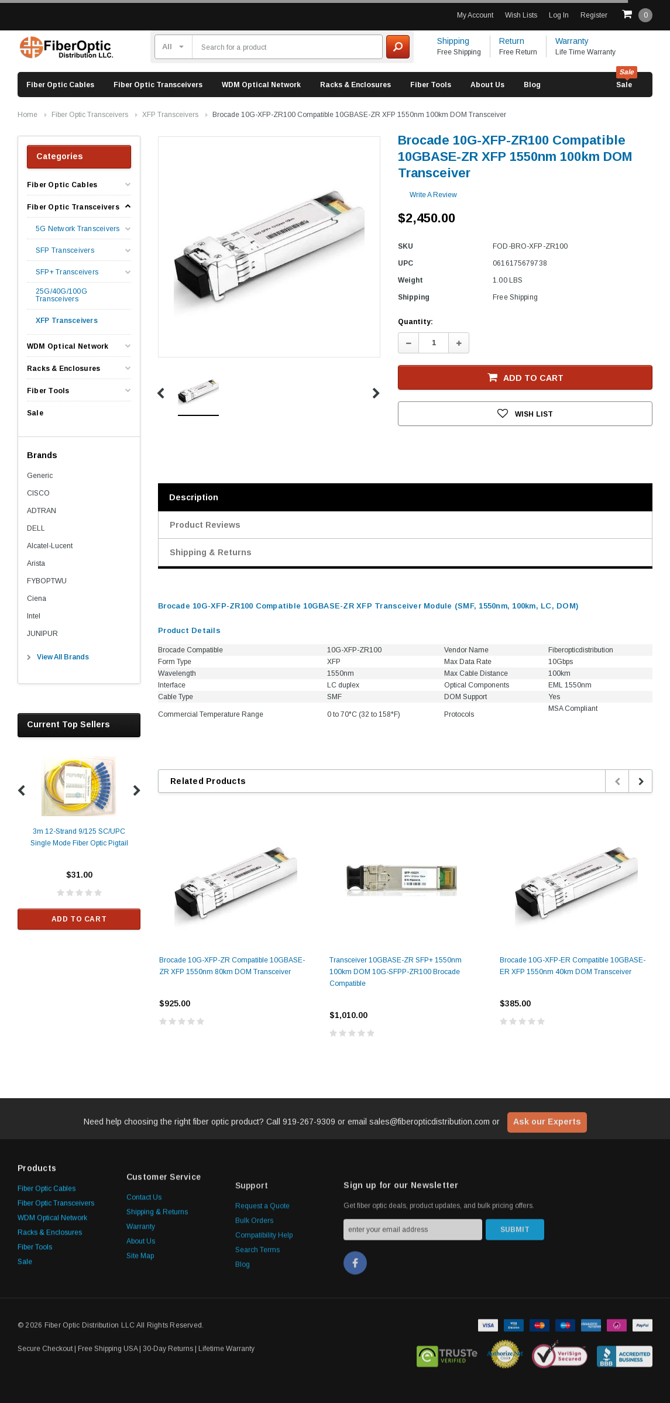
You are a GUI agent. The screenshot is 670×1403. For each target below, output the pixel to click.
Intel (33, 616)
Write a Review (433, 195)
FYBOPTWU (47, 581)
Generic (40, 476)
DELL (36, 528)
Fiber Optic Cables (60, 85)
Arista (36, 563)
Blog (532, 85)
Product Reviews (205, 524)
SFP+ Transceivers (67, 272)
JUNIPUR (42, 634)
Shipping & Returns (211, 552)
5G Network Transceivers (78, 229)
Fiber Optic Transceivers (158, 85)
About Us (487, 85)
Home (27, 115)
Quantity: (415, 322)
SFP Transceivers (65, 251)
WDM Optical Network (261, 85)
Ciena (36, 598)
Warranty (572, 41)
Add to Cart (79, 919)
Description (193, 497)
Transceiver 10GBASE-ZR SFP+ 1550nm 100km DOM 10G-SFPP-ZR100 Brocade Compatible (395, 972)
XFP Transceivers (170, 115)
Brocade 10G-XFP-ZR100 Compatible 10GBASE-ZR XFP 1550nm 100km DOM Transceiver (359, 115)
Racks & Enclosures (355, 85)
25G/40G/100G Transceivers (61, 295)
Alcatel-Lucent (50, 546)
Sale (624, 85)
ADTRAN (41, 511)
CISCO (38, 493)
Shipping (453, 41)
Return (511, 41)
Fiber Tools (430, 85)
